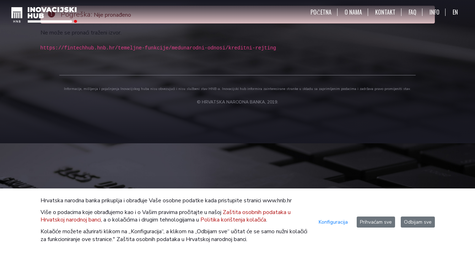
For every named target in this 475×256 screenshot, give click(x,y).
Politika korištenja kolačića (233, 220)
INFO (434, 12)
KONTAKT (385, 12)
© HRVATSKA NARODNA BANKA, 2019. (237, 102)
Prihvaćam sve (376, 222)
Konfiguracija (333, 222)
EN (455, 12)
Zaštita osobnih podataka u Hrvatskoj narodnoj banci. (182, 239)
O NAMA (353, 12)
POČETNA (321, 12)
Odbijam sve (418, 222)
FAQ (412, 12)
